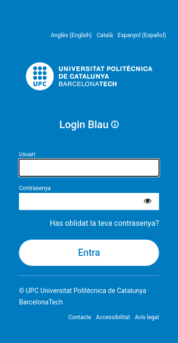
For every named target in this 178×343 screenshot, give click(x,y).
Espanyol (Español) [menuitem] (142, 35)
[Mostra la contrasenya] (147, 201)
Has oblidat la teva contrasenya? (104, 223)
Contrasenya (35, 188)
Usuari (27, 154)
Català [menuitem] (105, 35)
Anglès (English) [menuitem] (71, 35)
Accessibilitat (113, 317)
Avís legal (147, 317)
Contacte (79, 317)
